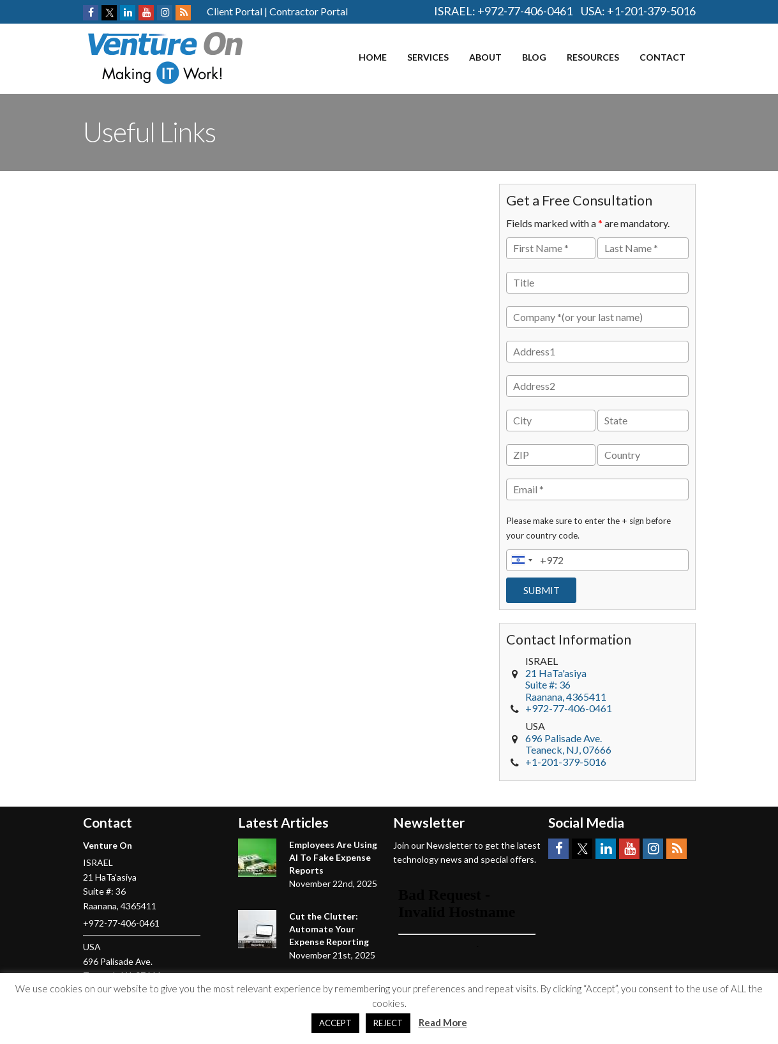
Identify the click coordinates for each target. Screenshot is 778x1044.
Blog (534, 57)
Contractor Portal (308, 11)
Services (428, 57)
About (485, 57)
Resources (593, 57)
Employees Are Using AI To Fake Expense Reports (333, 857)
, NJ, (568, 744)
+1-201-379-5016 (651, 11)
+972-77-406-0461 (524, 11)
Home (373, 57)
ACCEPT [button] (335, 1023)
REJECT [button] (388, 1023)
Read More (443, 1022)
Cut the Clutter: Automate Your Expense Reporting (329, 929)
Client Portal (234, 11)
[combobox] (521, 560)
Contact (662, 57)
